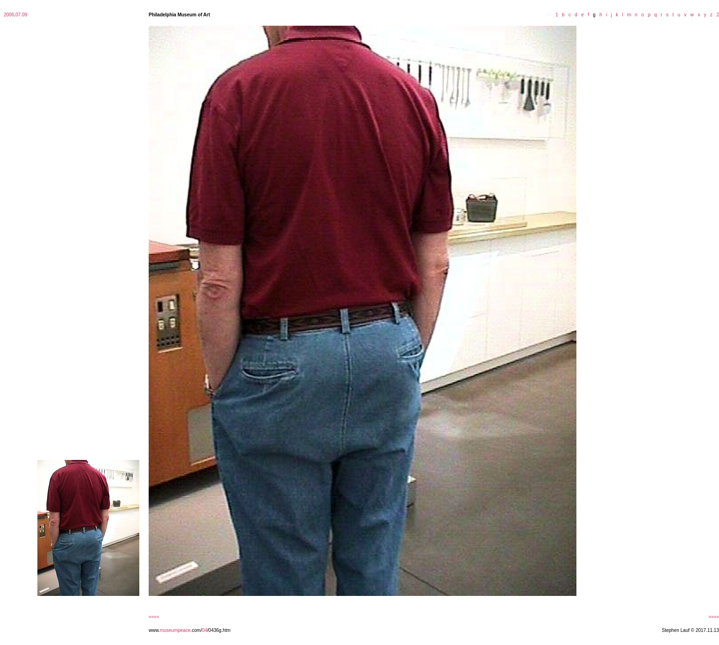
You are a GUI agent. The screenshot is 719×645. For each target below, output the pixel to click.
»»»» (714, 616)
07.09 (21, 14)
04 (204, 630)
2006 (9, 14)
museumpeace (175, 630)
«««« (154, 616)
